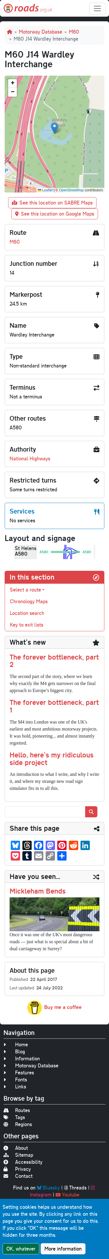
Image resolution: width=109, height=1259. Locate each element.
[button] (54, 128)
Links (14, 1086)
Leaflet (45, 190)
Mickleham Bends (38, 891)
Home (15, 1044)
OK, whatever (20, 1248)
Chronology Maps (29, 601)
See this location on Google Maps (54, 213)
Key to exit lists (26, 624)
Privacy (17, 1169)
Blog (14, 1051)
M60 (74, 31)
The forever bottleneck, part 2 (54, 660)
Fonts (15, 1079)
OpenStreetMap (71, 190)
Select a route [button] (25, 589)
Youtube (67, 1194)
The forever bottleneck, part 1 (54, 706)
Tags (14, 1117)
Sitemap (18, 1155)
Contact (18, 1176)
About (15, 1147)
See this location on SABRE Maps (52, 202)
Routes (16, 1110)
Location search (27, 613)
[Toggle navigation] (97, 8)
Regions (17, 1124)
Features (18, 1072)
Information (21, 1058)
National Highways (30, 458)
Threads (75, 1187)
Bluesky (48, 1187)
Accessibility (22, 1162)
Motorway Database (40, 31)
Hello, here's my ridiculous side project (52, 758)
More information (63, 1248)
